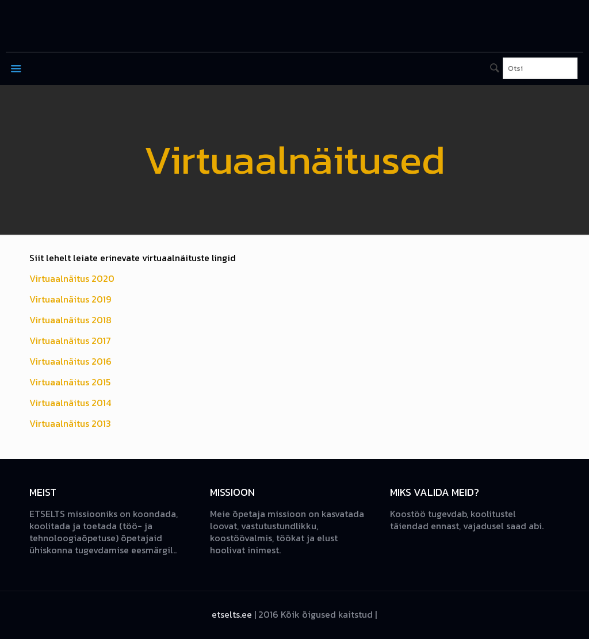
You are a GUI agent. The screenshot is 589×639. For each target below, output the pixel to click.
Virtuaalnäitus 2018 (70, 320)
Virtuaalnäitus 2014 (70, 403)
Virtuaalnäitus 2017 (70, 340)
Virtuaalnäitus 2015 (69, 382)
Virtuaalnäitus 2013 (70, 423)
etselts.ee (232, 614)
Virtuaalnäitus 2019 (70, 299)
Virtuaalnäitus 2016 (70, 361)
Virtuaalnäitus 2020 (71, 278)
